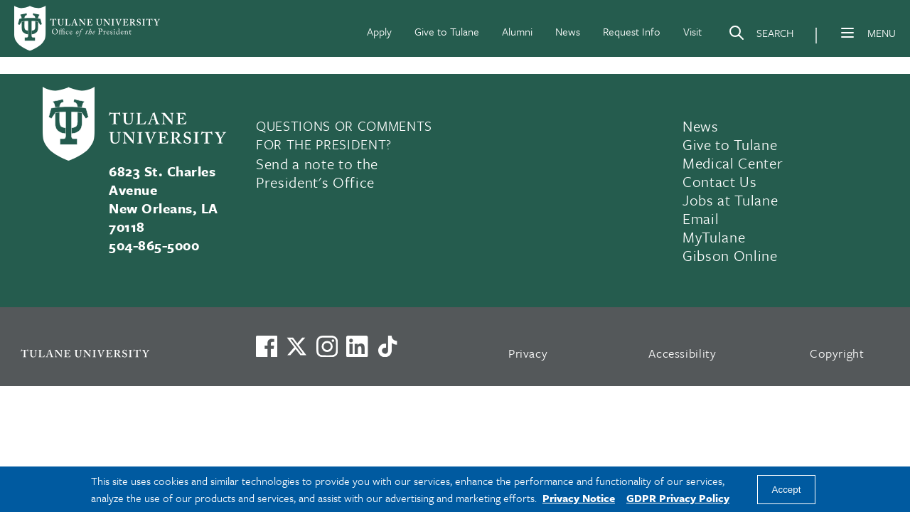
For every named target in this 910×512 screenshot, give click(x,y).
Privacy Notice (578, 498)
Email (700, 218)
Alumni (517, 31)
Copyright (837, 353)
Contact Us (719, 181)
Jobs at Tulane (730, 199)
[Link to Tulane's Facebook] (327, 346)
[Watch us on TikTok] (387, 346)
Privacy (528, 353)
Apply (379, 31)
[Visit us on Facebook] (266, 346)
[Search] (760, 35)
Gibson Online (730, 255)
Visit (692, 31)
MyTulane (713, 236)
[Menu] (847, 32)
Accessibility (682, 353)
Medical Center (732, 163)
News (567, 31)
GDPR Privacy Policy (677, 498)
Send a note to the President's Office (317, 173)
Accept (786, 489)
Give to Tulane (446, 31)
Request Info (631, 31)
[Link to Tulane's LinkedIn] (357, 346)
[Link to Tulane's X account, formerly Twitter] (296, 346)
